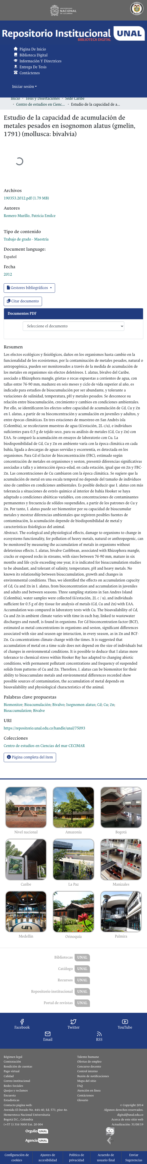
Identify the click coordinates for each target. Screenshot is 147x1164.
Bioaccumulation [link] (17, 710)
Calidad (9, 1076)
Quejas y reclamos (16, 1090)
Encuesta (10, 1095)
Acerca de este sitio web (127, 1119)
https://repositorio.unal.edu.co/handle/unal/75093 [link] (44, 728)
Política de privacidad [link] (76, 1157)
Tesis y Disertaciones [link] (42, 98)
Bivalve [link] (39, 710)
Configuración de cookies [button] (16, 1157)
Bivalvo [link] (58, 705)
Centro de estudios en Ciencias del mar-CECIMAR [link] (41, 104)
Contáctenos (85, 1095)
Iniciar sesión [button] (23, 86)
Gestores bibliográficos (28, 288)
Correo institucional (17, 1081)
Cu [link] (106, 705)
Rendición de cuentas (18, 1066)
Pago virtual (12, 1071)
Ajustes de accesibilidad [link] (48, 1157)
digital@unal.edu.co (130, 1115)
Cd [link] (99, 705)
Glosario (82, 1100)
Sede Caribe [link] (74, 98)
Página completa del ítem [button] (30, 757)
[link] (26, 198)
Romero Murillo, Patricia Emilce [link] (30, 216)
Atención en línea (89, 1090)
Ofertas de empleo (89, 1062)
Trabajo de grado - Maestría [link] (26, 239)
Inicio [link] (15, 98)
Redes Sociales (13, 1086)
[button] (73, 34)
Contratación (12, 1062)
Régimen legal (13, 1057)
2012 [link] (8, 274)
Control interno (87, 1071)
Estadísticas (11, 1100)
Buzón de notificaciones (93, 1076)
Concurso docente (89, 1066)
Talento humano (88, 1057)
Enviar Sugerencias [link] (133, 1157)
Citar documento (23, 301)
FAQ (80, 1086)
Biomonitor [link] (13, 705)
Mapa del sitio (86, 1081)
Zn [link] (112, 705)
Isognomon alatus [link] (80, 705)
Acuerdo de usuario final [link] (106, 1157)
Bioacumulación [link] (37, 705)
